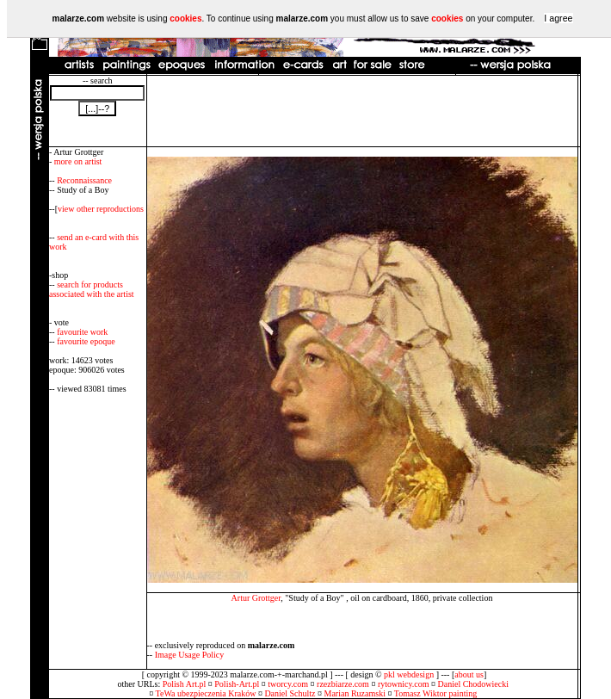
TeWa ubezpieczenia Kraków (206, 693)
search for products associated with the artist (91, 289)
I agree (558, 18)
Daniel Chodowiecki (473, 684)
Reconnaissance (84, 180)
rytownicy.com (403, 684)
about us (469, 674)
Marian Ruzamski (355, 693)
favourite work (82, 332)
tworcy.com (288, 684)
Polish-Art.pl (236, 684)
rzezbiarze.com (343, 684)
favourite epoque (85, 341)
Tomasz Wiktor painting (435, 693)
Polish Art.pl (185, 684)
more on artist (78, 161)
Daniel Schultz (289, 693)
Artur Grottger (256, 598)
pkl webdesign (409, 674)
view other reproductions (101, 208)
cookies (185, 18)
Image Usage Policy (190, 654)
